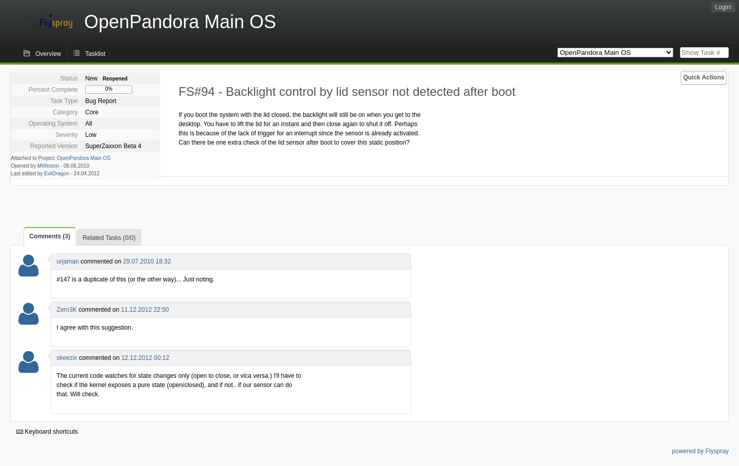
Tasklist (95, 53)
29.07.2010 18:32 (147, 261)
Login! (723, 7)
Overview (48, 53)
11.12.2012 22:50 (145, 309)
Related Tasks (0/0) (109, 237)
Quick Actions (703, 77)
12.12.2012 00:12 (145, 357)
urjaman (67, 261)
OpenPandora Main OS (83, 158)
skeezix (66, 357)
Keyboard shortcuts (47, 431)
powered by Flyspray (700, 451)
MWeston (48, 166)
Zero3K (66, 309)
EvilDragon (56, 173)
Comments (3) (49, 236)
